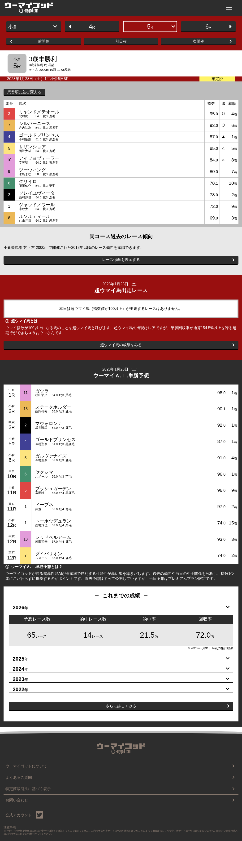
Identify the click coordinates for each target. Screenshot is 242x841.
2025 (119, 659)
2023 (119, 679)
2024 (119, 669)
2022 (119, 689)
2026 (119, 607)
